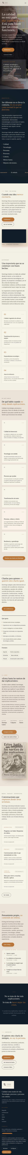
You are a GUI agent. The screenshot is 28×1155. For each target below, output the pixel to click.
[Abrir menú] (25, 3)
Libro (3, 1115)
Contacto (4, 1121)
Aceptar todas (6, 1152)
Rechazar (5, 1148)
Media (3, 1117)
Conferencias (5, 1112)
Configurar (13, 1148)
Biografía (4, 1110)
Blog (3, 1119)
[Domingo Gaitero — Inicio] (5, 3)
